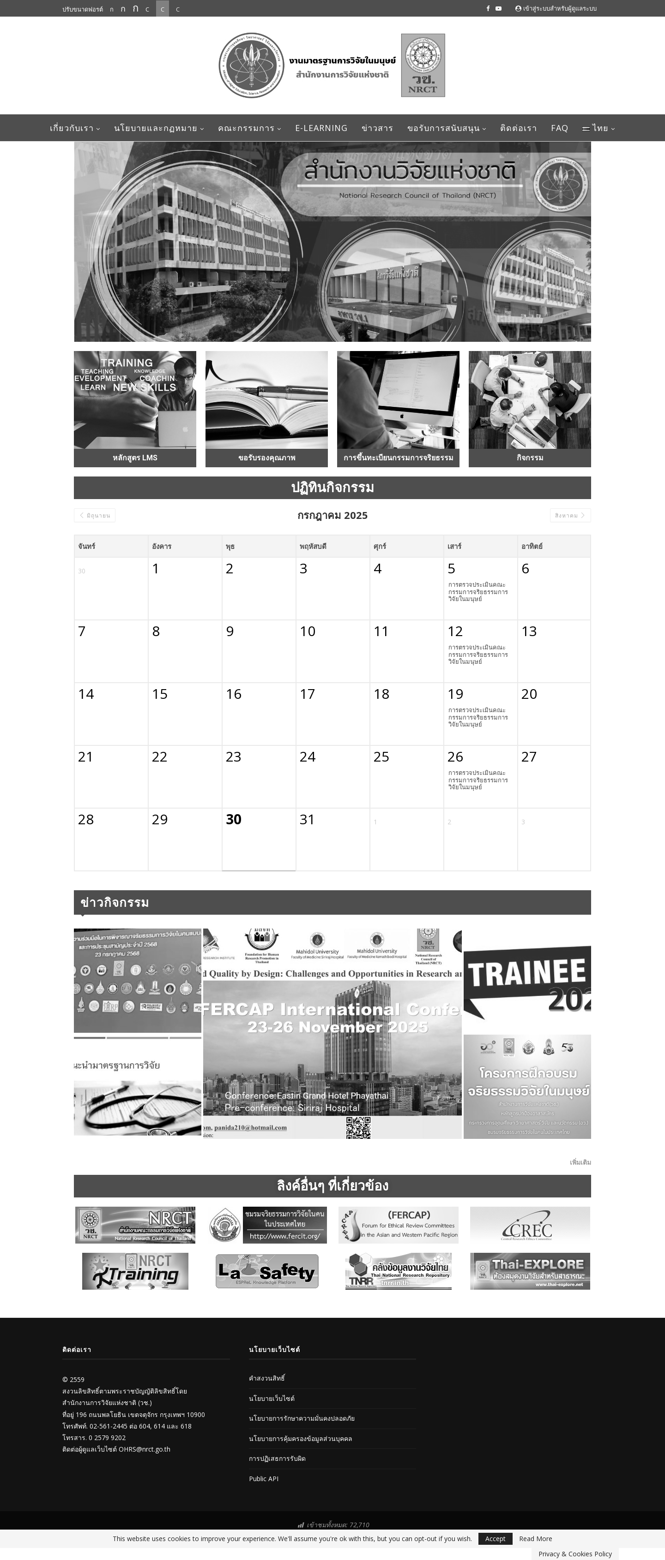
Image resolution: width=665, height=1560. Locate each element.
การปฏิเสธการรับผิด (277, 1458)
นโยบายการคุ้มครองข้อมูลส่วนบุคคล (300, 1438)
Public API (263, 1478)
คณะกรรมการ (246, 127)
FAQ (559, 127)
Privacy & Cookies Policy (575, 1553)
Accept (495, 1538)
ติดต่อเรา (518, 127)
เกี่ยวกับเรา (72, 127)
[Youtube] (499, 8)
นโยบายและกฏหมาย (156, 127)
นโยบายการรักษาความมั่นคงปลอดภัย (302, 1418)
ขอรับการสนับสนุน (443, 127)
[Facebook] (488, 8)
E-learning (321, 127)
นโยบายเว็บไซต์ (272, 1398)
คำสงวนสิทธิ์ (267, 1378)
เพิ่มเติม (580, 1162)
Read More (535, 1539)
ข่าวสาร (377, 127)
